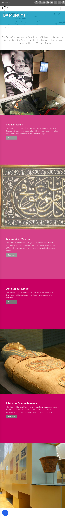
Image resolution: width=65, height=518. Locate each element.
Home (3, 27)
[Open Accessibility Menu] (5, 513)
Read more (11, 302)
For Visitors (9, 27)
